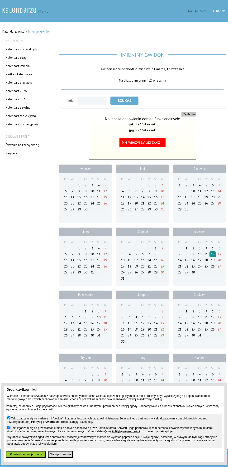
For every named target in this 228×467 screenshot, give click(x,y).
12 (105, 191)
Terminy (219, 11)
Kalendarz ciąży (16, 58)
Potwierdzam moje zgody (26, 454)
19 (105, 197)
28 (72, 209)
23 (85, 203)
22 (79, 203)
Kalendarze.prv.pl (13, 31)
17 (92, 197)
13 (65, 197)
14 (72, 197)
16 (85, 197)
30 (85, 209)
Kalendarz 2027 (16, 99)
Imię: (87, 100)
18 (98, 197)
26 (105, 203)
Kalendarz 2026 (16, 91)
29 (79, 209)
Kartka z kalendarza (19, 74)
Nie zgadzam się (60, 454)
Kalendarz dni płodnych (21, 49)
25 (98, 203)
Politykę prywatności (45, 421)
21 (72, 203)
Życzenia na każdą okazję (22, 145)
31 (162, 209)
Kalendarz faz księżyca (21, 116)
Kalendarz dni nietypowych (24, 124)
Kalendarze (197, 11)
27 (65, 209)
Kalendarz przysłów (19, 83)
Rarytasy (11, 153)
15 (79, 197)
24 (92, 203)
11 (98, 191)
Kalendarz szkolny (18, 108)
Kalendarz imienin (18, 66)
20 (65, 203)
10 (92, 191)
